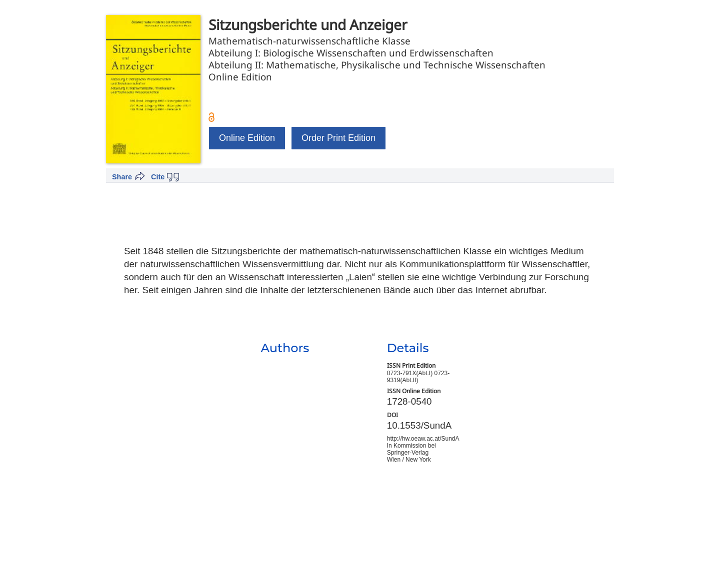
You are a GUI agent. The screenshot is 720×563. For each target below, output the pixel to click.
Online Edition (247, 138)
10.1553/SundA (419, 425)
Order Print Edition (339, 138)
